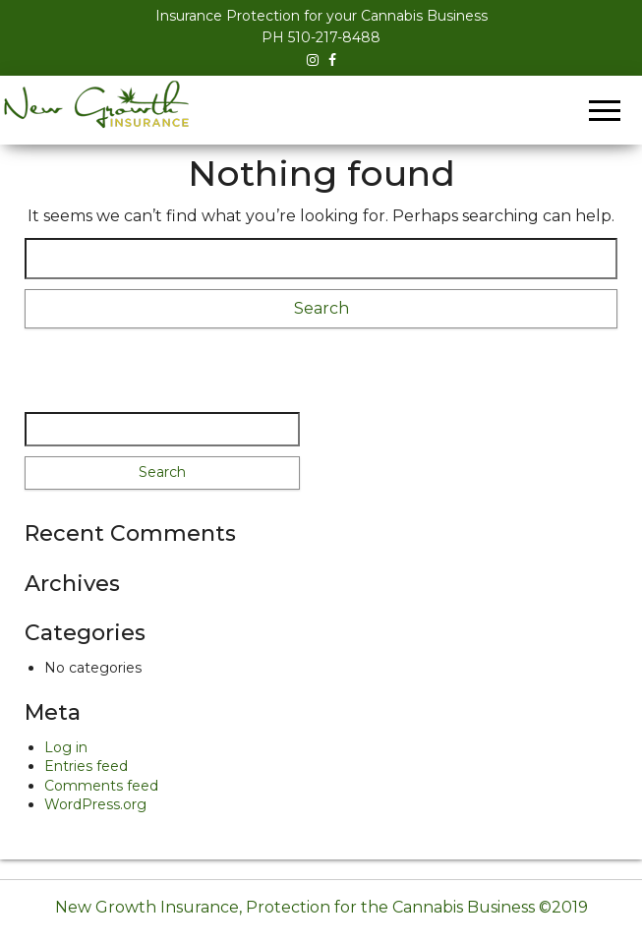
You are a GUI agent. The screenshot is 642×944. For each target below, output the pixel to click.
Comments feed (101, 786)
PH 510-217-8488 (321, 37)
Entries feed (86, 766)
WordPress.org (95, 804)
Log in (66, 747)
